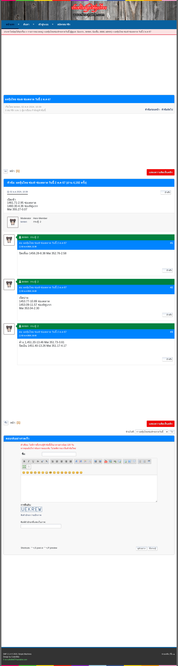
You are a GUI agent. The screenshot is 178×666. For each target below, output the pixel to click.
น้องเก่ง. (80, 32)
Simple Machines (24, 654)
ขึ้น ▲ (172, 654)
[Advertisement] (89, 67)
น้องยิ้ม (95, 32)
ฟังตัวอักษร (26, 515)
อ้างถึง (165, 192)
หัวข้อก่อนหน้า (152, 109)
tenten (88, 32)
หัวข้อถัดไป (167, 109)
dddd (102, 32)
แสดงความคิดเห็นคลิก (160, 172)
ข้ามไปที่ (130, 432)
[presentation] (47, 536)
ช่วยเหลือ (165, 654)
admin (108, 32)
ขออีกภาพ (36, 515)
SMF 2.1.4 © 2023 (10, 654)
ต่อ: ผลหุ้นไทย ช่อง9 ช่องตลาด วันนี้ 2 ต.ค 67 (43, 243)
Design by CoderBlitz (11, 657)
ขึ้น (6, 423)
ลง (6, 171)
